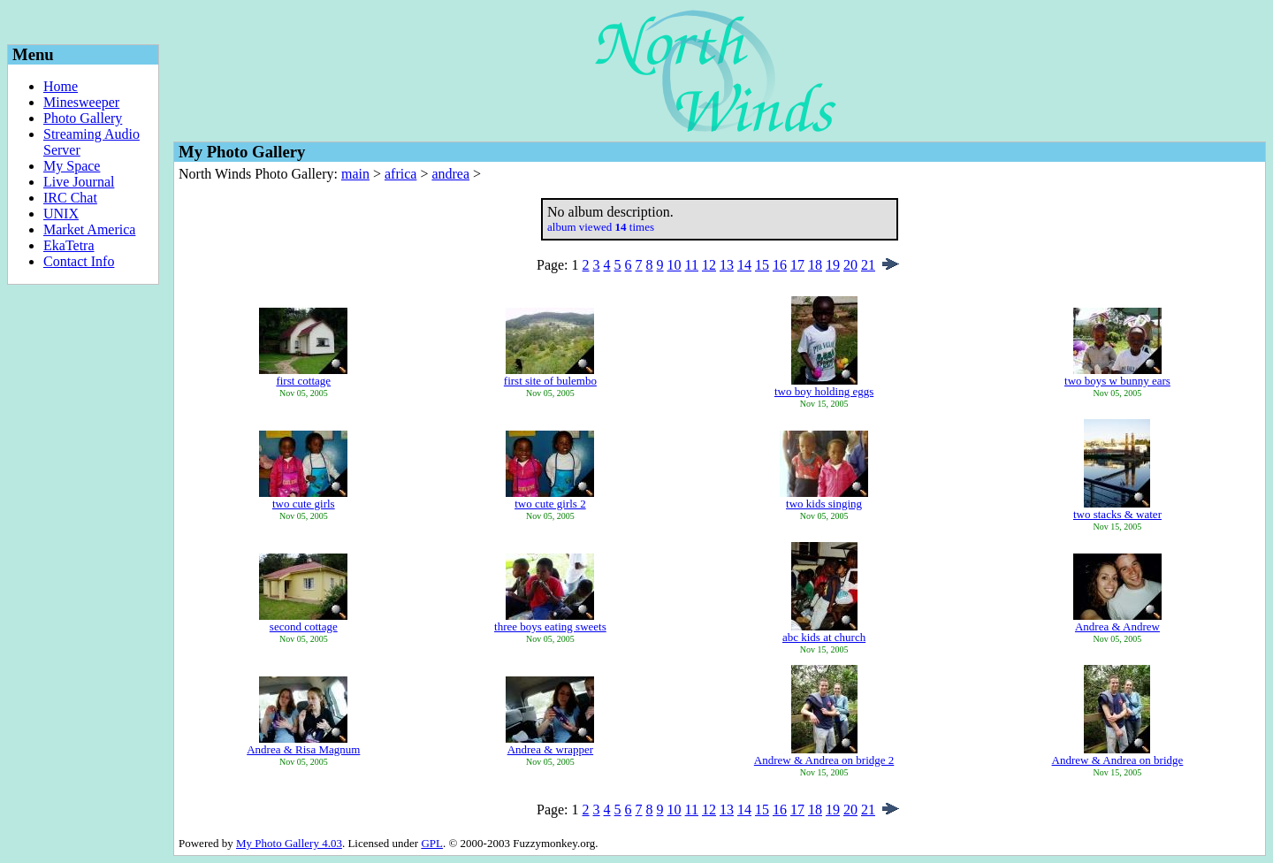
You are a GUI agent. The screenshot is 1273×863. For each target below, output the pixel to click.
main (355, 173)
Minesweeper (81, 102)
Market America (89, 229)
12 (709, 264)
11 (691, 264)
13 (727, 264)
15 (762, 264)
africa (400, 173)
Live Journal (78, 181)
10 (674, 264)
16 (780, 264)
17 (797, 264)
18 (815, 264)
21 (868, 264)
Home (60, 86)
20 (850, 264)
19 (833, 264)
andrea (450, 173)
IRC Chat (70, 197)
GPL (432, 843)
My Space (71, 165)
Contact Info (78, 261)
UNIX (61, 213)
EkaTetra (69, 245)
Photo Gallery (82, 118)
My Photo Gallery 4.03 (289, 843)
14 (744, 264)
